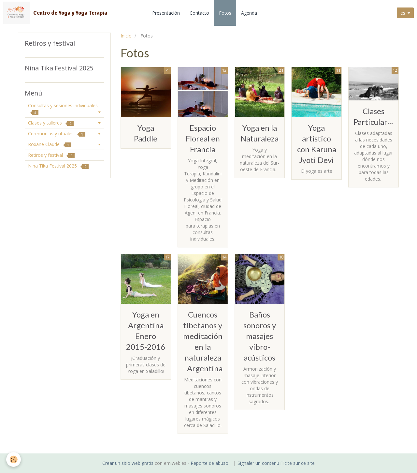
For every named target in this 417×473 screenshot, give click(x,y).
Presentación (166, 13)
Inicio (126, 36)
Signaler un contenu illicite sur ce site (276, 463)
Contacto (200, 13)
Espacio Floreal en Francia (203, 138)
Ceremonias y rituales (56, 133)
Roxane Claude (49, 144)
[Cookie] (14, 459)
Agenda (250, 13)
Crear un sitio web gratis (127, 463)
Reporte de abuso (209, 463)
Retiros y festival (51, 155)
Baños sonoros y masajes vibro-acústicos (259, 336)
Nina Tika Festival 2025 (58, 166)
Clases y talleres (51, 123)
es (402, 13)
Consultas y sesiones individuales (63, 108)
